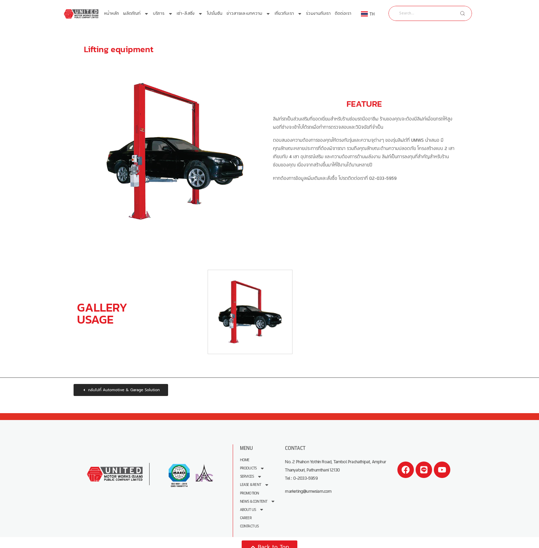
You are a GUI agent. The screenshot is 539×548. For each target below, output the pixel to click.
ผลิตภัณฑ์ (136, 14)
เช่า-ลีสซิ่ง (190, 14)
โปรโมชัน (215, 13)
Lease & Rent (254, 481)
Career (246, 510)
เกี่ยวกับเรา (288, 14)
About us (252, 502)
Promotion (249, 488)
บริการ (163, 14)
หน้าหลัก (111, 13)
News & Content (258, 495)
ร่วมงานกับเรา (318, 13)
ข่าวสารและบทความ (249, 14)
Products (252, 466)
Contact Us (249, 517)
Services (251, 474)
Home (245, 459)
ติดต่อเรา (343, 13)
